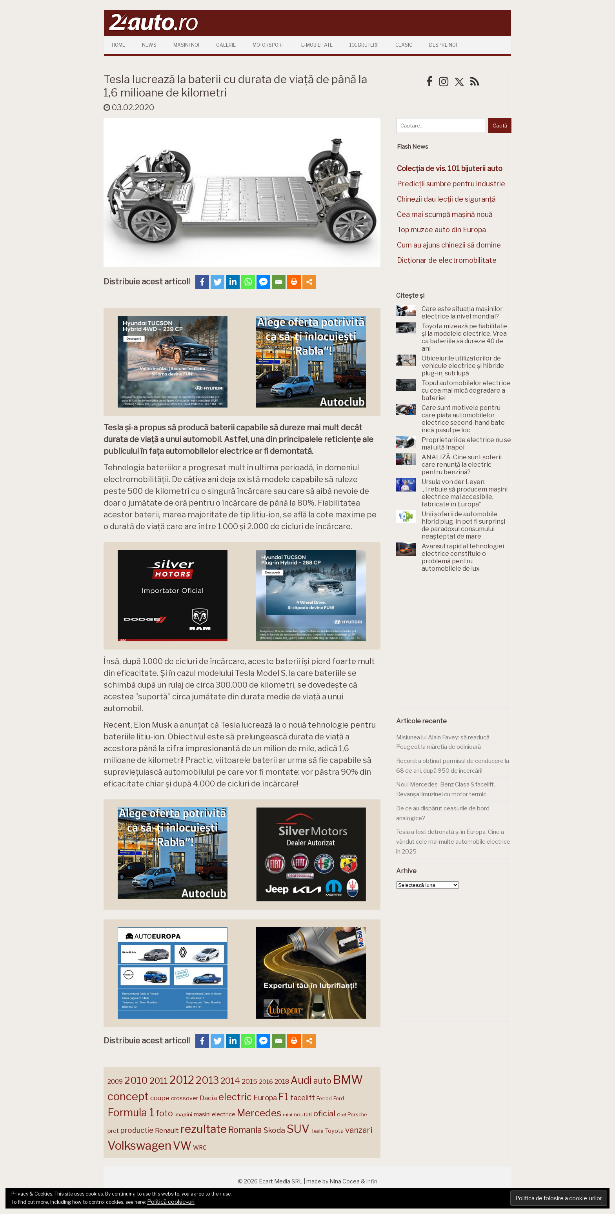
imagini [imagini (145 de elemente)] (183, 1114)
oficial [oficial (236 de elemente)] (324, 1113)
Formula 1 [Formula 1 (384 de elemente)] (130, 1112)
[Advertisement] (455, 645)
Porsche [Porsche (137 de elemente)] (357, 1115)
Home (118, 45)
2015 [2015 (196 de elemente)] (249, 1081)
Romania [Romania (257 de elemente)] (245, 1130)
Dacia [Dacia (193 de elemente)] (208, 1098)
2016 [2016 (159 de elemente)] (266, 1081)
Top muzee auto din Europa (441, 230)
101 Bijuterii (363, 45)
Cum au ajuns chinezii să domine (449, 245)
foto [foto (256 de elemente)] (164, 1113)
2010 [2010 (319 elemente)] (136, 1080)
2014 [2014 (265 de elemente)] (230, 1081)
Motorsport (268, 45)
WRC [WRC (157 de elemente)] (200, 1147)
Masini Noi (186, 45)
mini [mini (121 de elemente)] (287, 1115)
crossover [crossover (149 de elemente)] (184, 1098)
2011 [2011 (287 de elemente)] (158, 1080)
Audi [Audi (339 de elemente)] (301, 1080)
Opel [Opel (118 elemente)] (341, 1115)
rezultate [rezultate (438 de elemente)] (203, 1129)
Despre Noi (443, 45)
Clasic (403, 45)
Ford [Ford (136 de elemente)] (338, 1098)
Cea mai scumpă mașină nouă (445, 214)
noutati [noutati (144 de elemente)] (303, 1114)
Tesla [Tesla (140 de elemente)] (317, 1131)
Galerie (226, 45)
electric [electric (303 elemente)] (235, 1097)
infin (371, 1181)
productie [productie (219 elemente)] (136, 1130)
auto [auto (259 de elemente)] (322, 1081)
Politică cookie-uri (171, 1201)
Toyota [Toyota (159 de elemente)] (334, 1130)
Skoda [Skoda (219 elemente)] (274, 1130)
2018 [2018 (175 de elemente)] (282, 1081)
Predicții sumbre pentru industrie (451, 184)
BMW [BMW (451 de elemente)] (348, 1080)
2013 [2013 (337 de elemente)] (207, 1080)
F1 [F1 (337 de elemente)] (283, 1097)
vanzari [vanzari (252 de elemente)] (358, 1130)
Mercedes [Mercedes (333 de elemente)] (259, 1113)
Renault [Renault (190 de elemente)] (167, 1130)
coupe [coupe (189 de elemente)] (159, 1098)
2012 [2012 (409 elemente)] (181, 1080)
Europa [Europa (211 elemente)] (265, 1097)
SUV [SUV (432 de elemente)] (298, 1129)
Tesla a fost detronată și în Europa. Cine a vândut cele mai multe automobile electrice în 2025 (453, 841)
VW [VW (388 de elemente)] (182, 1145)
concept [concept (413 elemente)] (128, 1096)
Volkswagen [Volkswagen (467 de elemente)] (139, 1145)
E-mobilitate (317, 45)
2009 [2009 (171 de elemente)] (115, 1081)
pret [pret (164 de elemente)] (113, 1130)
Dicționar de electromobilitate (447, 260)
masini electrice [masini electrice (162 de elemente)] (214, 1114)
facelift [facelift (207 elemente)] (302, 1097)
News (149, 45)
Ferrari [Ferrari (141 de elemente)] (324, 1098)
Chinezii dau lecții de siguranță (446, 199)
